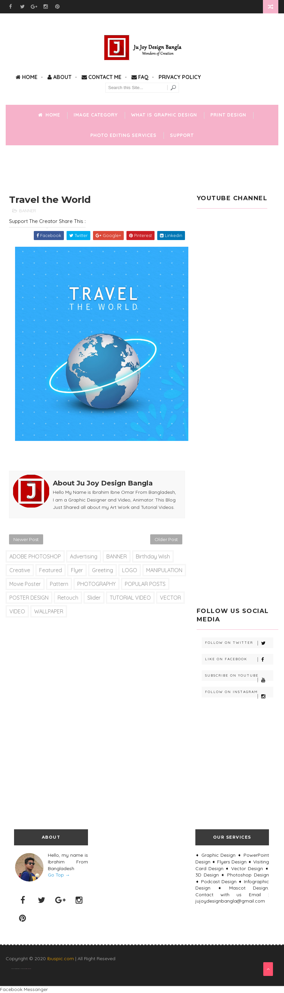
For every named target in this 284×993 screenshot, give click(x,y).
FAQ (140, 77)
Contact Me (101, 77)
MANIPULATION (164, 570)
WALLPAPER (48, 611)
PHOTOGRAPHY (96, 584)
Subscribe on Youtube (239, 677)
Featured (50, 570)
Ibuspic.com (60, 959)
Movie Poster (25, 584)
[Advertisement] (142, 167)
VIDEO (17, 611)
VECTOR (170, 597)
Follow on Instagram (239, 693)
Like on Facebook (239, 659)
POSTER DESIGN (29, 597)
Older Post (166, 539)
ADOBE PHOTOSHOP (35, 556)
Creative (19, 570)
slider (94, 597)
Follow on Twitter (239, 642)
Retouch (68, 597)
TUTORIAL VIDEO (130, 597)
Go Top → (59, 875)
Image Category (96, 115)
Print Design (228, 115)
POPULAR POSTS (145, 584)
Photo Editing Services (123, 135)
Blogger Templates (28, 968)
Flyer (77, 570)
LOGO (129, 570)
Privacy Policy (180, 77)
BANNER (27, 210)
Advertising (83, 556)
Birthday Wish (153, 556)
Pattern (59, 584)
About (60, 77)
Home (26, 77)
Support (182, 135)
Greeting (102, 570)
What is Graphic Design (164, 115)
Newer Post (26, 539)
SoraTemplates (17, 968)
